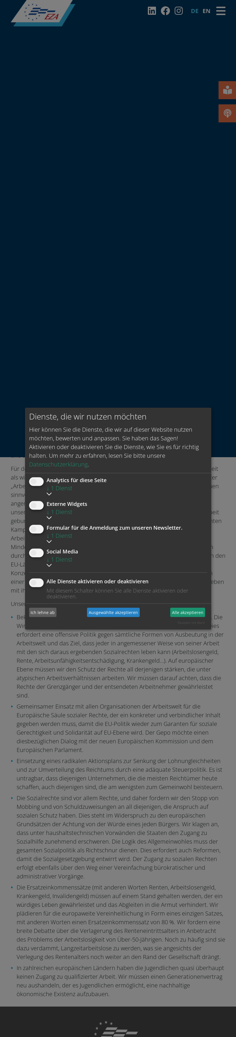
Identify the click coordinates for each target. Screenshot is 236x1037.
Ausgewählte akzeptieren (113, 612)
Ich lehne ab (43, 612)
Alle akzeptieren (187, 612)
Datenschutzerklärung (58, 464)
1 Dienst (59, 488)
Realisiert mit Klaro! (191, 622)
